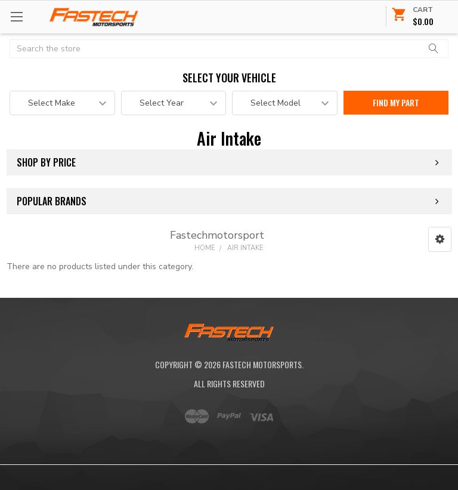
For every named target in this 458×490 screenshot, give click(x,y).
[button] (439, 239)
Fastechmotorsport (217, 235)
